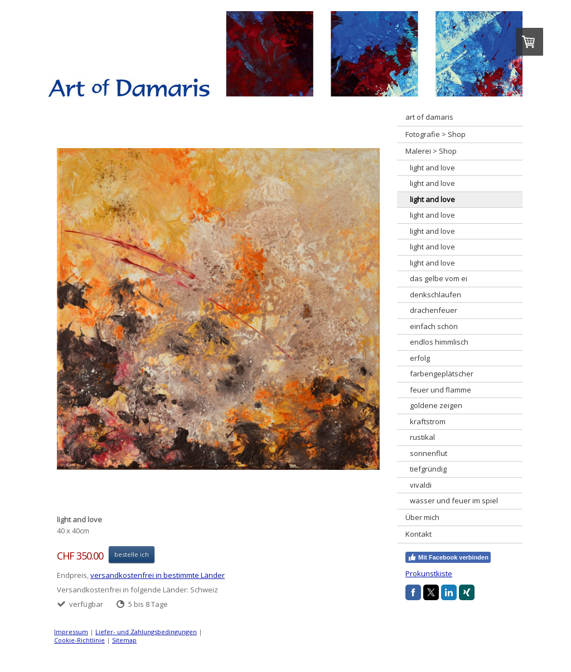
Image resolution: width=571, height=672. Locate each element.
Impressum (71, 631)
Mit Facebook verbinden (448, 557)
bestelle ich (131, 554)
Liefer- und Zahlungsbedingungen (146, 631)
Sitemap (124, 640)
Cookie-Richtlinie (79, 640)
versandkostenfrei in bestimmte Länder (157, 575)
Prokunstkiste (428, 573)
